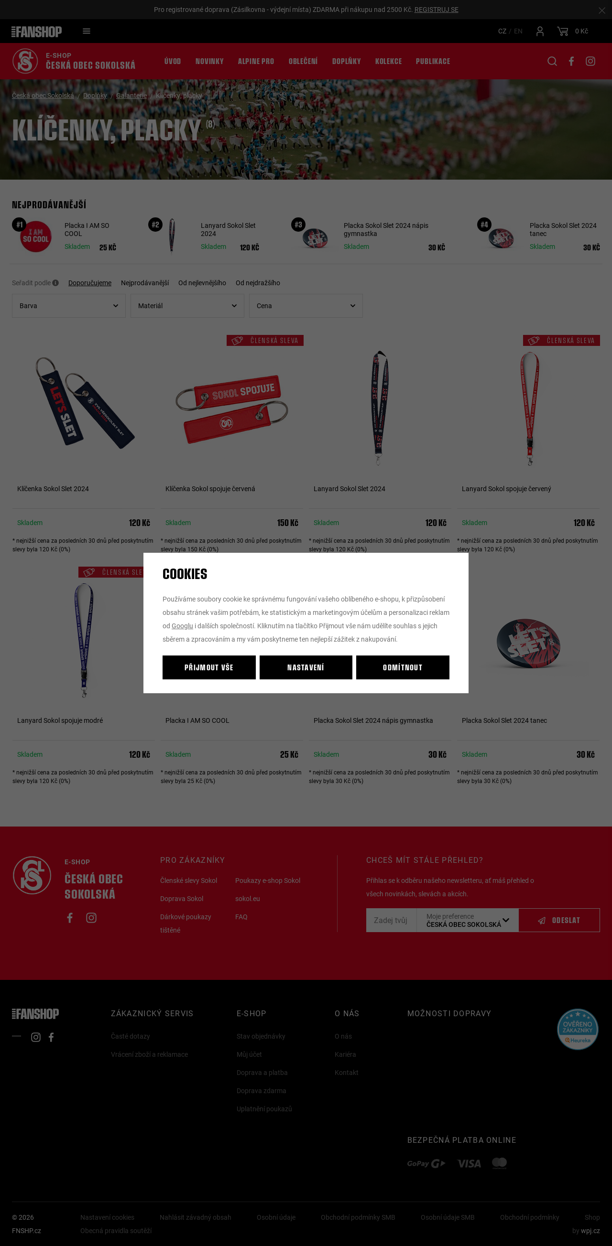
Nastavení (306, 667)
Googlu (182, 625)
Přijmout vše (209, 667)
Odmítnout (403, 667)
